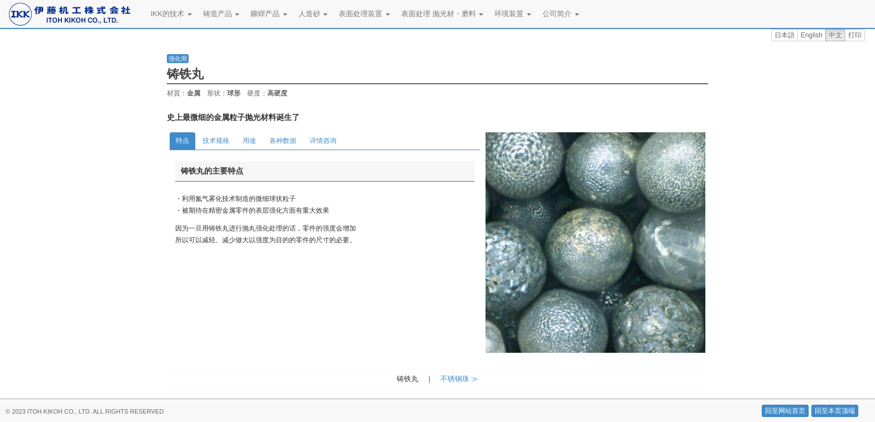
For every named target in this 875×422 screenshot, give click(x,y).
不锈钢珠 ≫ (459, 379)
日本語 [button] (785, 35)
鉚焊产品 (269, 13)
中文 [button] (835, 35)
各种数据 (283, 141)
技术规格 (216, 141)
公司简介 (560, 13)
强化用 (178, 58)
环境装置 (512, 13)
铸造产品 (221, 13)
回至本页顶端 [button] (835, 411)
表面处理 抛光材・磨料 (442, 13)
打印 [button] (855, 35)
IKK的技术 (171, 13)
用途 (249, 141)
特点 (182, 141)
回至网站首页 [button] (785, 411)
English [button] (812, 35)
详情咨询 (323, 141)
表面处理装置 (364, 13)
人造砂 (313, 13)
